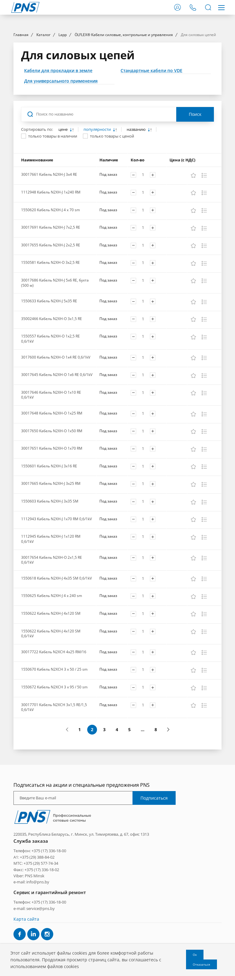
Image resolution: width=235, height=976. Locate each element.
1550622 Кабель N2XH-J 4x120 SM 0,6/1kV (50, 689)
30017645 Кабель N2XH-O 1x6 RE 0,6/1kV (56, 430)
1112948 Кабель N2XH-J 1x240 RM (50, 247)
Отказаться (201, 964)
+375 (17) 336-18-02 (41, 925)
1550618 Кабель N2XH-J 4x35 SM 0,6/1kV (56, 633)
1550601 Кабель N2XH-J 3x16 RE (49, 521)
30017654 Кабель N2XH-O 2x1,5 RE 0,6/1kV (51, 615)
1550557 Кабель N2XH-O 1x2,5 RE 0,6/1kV (50, 394)
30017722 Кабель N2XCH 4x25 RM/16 (53, 707)
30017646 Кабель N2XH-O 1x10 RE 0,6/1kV (51, 450)
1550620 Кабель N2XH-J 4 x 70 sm (50, 265)
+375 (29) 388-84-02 (37, 912)
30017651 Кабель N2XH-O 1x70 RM (51, 503)
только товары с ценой (112, 191)
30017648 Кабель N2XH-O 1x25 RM (51, 468)
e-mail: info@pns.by (31, 937)
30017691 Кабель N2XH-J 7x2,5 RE (50, 282)
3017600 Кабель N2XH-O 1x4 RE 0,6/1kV (55, 412)
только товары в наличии (52, 191)
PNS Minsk (34, 931)
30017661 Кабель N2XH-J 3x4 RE (49, 229)
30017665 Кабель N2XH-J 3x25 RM (50, 539)
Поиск (195, 170)
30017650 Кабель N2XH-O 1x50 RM (51, 486)
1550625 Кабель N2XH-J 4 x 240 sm (51, 651)
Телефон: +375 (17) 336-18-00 (39, 906)
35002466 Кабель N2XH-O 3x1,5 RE (51, 374)
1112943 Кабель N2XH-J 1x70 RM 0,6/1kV (56, 574)
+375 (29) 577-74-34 (41, 918)
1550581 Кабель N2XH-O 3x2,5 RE (50, 318)
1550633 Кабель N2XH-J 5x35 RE (49, 356)
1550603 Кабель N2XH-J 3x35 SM (49, 556)
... (142, 785)
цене (63, 185)
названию (137, 185)
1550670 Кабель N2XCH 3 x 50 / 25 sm (54, 724)
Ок (195, 954)
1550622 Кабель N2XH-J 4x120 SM (50, 668)
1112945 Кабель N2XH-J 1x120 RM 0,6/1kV (50, 594)
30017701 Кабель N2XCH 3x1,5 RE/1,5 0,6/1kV (54, 762)
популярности (98, 185)
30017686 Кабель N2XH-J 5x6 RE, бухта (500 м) (55, 338)
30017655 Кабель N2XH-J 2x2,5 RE (50, 300)
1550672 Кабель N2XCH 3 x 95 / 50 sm (54, 742)
